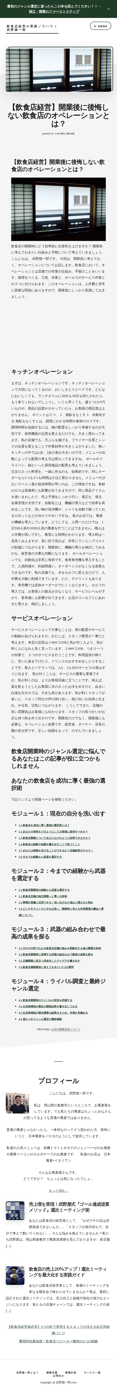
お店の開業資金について (65, 1029)
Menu (102, 26)
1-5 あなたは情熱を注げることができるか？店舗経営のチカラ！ (56, 850)
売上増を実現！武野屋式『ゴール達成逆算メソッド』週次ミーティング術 (69, 1207)
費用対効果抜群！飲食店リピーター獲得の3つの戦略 (58, 1341)
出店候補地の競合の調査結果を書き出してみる (50, 1006)
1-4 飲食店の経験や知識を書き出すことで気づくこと (49, 844)
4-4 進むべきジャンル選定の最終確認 (40, 1019)
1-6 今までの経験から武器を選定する (40, 857)
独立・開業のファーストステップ (54, 11)
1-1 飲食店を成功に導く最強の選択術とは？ (44, 825)
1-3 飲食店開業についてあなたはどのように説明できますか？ (55, 838)
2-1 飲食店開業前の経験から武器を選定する (44, 890)
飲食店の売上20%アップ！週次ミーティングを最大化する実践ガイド (68, 1272)
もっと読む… (58, 1190)
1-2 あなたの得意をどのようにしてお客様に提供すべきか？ (53, 831)
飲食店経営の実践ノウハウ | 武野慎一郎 (32, 28)
